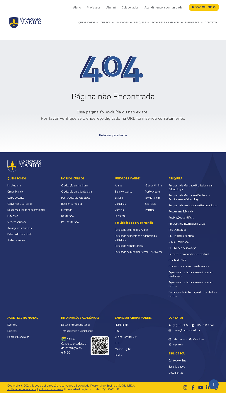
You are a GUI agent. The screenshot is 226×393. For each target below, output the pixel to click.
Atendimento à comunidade (164, 7)
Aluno (77, 7)
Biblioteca (177, 353)
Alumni (111, 7)
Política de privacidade (21, 389)
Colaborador (130, 7)
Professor (93, 7)
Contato (211, 22)
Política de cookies (51, 389)
